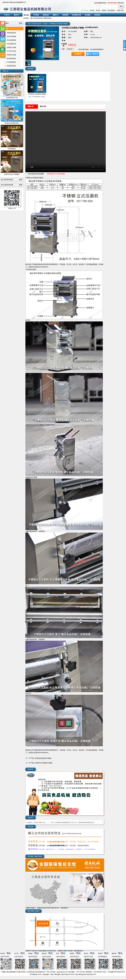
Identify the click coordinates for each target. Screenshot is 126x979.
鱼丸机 (98, 10)
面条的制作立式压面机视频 (56, 174)
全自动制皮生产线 (12, 97)
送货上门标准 (42, 826)
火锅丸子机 (120, 10)
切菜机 (104, 10)
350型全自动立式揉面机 (12, 174)
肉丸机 (92, 10)
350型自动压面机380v (12, 123)
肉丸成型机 (111, 10)
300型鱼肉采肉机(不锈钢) (43, 758)
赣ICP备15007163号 (68, 974)
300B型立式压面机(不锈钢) (37, 94)
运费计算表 (51, 826)
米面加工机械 (36, 24)
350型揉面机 (12, 149)
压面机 (45, 24)
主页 (29, 24)
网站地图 (57, 974)
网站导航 (121, 3)
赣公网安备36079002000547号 (86, 974)
